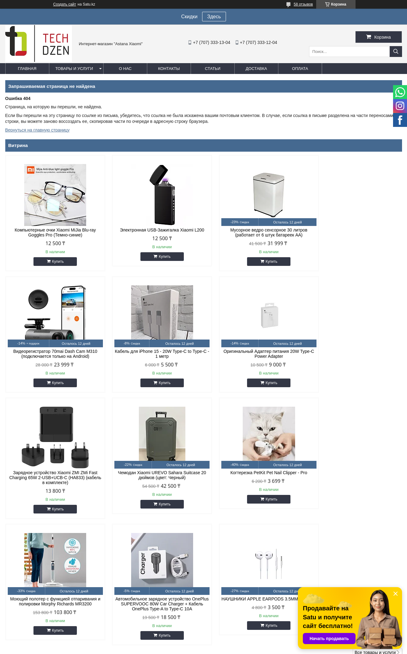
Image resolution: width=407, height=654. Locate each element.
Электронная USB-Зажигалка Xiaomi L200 (153, 229)
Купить (55, 261)
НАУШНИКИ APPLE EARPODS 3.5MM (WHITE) (354, 480)
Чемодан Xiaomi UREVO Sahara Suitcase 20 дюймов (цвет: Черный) (355, 354)
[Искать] (396, 51)
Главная (27, 68)
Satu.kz (230, 642)
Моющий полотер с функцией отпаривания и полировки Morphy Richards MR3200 (153, 480)
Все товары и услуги (375, 531)
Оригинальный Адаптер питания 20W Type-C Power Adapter (153, 354)
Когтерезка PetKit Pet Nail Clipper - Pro (52, 477)
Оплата (300, 68)
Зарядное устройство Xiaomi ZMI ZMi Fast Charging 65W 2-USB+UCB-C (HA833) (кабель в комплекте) (254, 356)
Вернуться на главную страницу (37, 130)
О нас (125, 68)
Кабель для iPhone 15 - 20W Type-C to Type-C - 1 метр (52, 354)
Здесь (214, 16)
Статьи (212, 68)
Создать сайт (64, 4)
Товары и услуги (74, 68)
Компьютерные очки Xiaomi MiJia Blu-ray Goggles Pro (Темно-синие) (52, 232)
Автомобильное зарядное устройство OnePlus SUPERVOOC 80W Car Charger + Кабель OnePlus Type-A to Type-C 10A (254, 482)
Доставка (256, 68)
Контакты (169, 68)
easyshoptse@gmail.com (237, 580)
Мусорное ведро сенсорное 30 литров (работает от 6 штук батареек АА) (253, 232)
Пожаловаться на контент (240, 648)
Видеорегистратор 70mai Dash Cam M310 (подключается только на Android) (355, 232)
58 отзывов (303, 4)
